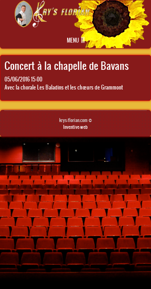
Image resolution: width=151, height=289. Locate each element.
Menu (73, 40)
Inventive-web (75, 127)
